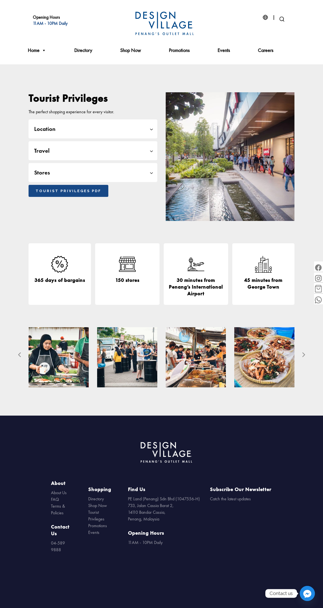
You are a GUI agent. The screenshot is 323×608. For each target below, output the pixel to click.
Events (223, 50)
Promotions (179, 50)
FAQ (55, 499)
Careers (265, 50)
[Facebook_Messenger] (307, 593)
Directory (83, 50)
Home (37, 50)
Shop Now (130, 50)
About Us (59, 493)
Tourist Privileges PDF (68, 191)
